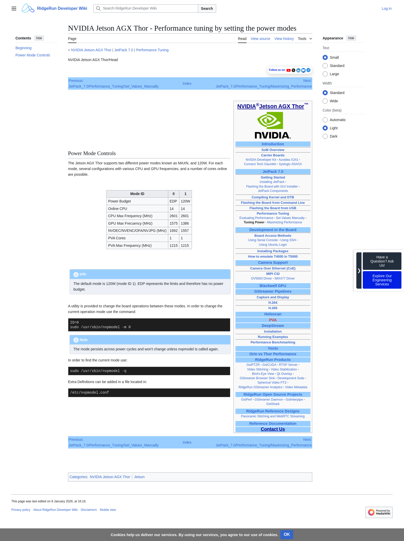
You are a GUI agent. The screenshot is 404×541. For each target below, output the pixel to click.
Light (334, 128)
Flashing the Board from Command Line (273, 203)
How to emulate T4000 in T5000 (273, 256)
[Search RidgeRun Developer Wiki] (146, 8)
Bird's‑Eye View (263, 374)
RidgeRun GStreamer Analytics (260, 387)
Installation (273, 331)
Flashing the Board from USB (272, 208)
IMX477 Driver (285, 278)
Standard (337, 66)
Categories (78, 477)
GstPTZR (253, 365)
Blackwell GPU (272, 286)
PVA (273, 320)
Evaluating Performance (256, 218)
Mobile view (108, 510)
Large (334, 74)
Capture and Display (273, 297)
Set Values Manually (290, 218)
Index (187, 83)
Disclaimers (89, 510)
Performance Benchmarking (272, 342)
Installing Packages (273, 251)
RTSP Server (288, 365)
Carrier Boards (273, 155)
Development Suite (290, 378)
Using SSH (288, 240)
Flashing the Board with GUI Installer (272, 186)
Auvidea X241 (288, 160)
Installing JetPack (272, 182)
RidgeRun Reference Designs (273, 411)
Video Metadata (296, 387)
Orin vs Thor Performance (272, 354)
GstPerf (246, 399)
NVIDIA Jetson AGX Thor (91, 50)
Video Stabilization (284, 369)
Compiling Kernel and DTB (273, 197)
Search (207, 8)
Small (334, 57)
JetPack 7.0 (123, 50)
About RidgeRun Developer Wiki (55, 510)
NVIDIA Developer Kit (261, 160)
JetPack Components (273, 191)
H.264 (272, 303)
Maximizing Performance (284, 222)
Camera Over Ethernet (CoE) (273, 268)
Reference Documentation (273, 423)
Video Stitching (257, 369)
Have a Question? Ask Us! (382, 261)
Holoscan (272, 314)
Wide (334, 101)
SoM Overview (273, 150)
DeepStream (273, 326)
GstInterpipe (294, 399)
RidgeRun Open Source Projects (272, 394)
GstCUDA (269, 365)
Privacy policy (20, 510)
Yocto (273, 348)
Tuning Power (254, 222)
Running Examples (273, 337)
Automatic (338, 120)
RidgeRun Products (273, 360)
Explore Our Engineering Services (382, 280)
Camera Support (273, 262)
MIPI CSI (273, 274)
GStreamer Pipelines (272, 291)
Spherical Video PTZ (272, 382)
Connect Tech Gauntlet (260, 164)
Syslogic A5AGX (290, 164)
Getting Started (273, 177)
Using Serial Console (263, 240)
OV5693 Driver (261, 278)
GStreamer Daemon (269, 399)
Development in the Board (273, 230)
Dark (334, 136)
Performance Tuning (152, 50)
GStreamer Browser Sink (257, 378)
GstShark (272, 404)
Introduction (273, 144)
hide (39, 38)
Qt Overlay (284, 374)
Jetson (139, 477)
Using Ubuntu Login (273, 245)
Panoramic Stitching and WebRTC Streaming (273, 416)
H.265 (272, 308)
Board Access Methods (273, 236)
